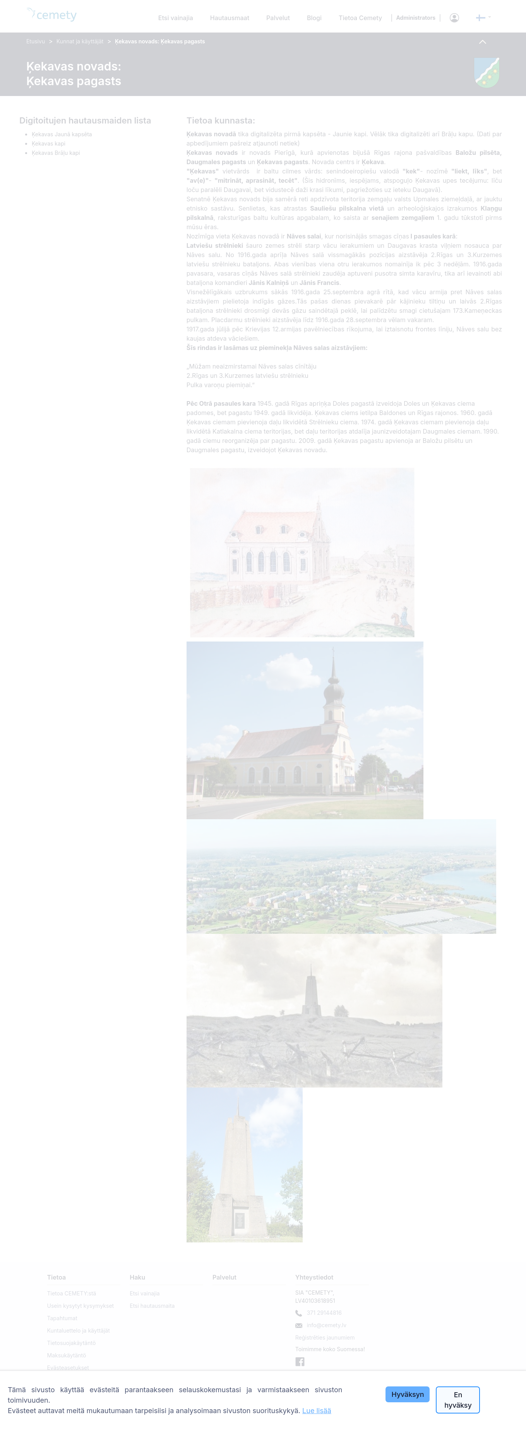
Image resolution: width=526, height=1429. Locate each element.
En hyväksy (457, 1400)
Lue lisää (316, 1411)
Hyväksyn (408, 1394)
